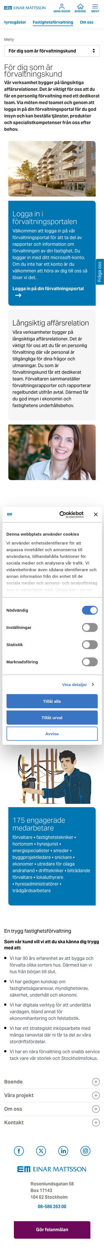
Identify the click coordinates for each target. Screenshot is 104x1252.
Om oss (86, 22)
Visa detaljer (74, 684)
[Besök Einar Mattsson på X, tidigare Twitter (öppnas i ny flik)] (41, 1152)
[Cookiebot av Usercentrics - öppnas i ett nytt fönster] (71, 514)
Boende (80, 8)
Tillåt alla (52, 701)
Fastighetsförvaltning (53, 22)
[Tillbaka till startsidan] (25, 7)
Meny (95, 8)
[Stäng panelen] (96, 514)
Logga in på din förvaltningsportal (48, 289)
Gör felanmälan (52, 1230)
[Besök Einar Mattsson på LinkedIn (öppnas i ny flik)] (63, 1152)
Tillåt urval (52, 717)
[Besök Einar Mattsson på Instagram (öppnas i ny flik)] (85, 1152)
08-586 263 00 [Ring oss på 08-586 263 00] (52, 1207)
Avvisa (52, 733)
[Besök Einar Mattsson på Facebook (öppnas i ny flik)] (19, 1152)
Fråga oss (100, 272)
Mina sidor (62, 8)
